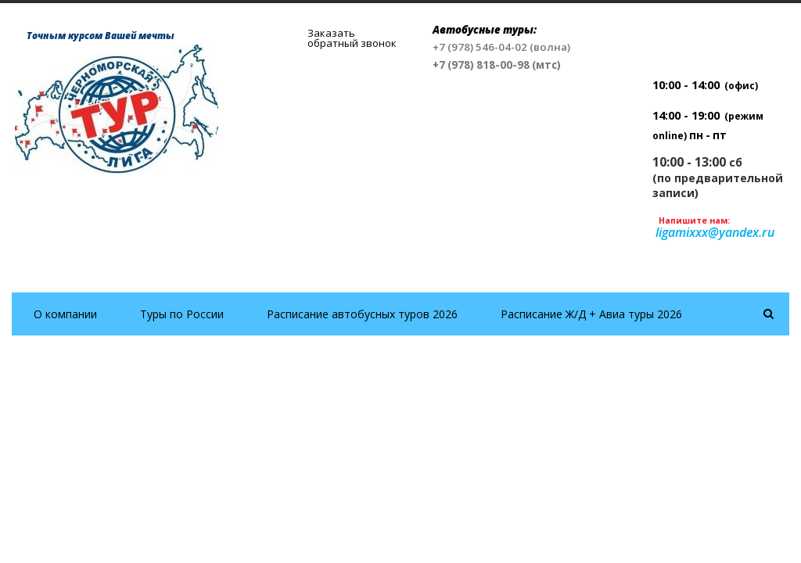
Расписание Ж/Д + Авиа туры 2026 (591, 314)
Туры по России (182, 314)
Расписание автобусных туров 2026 (362, 314)
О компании (65, 314)
